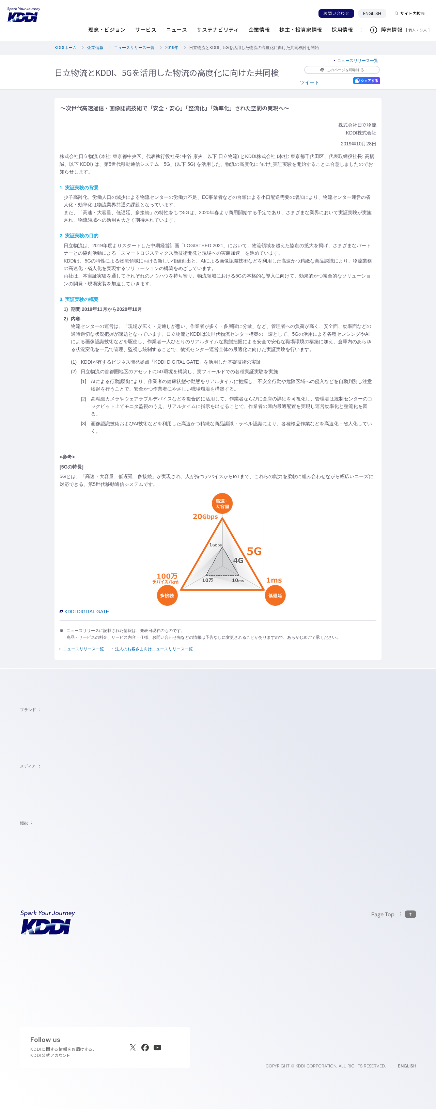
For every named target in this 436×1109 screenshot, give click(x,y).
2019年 (171, 47)
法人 (424, 30)
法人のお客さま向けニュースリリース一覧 (154, 649)
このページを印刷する (342, 70)
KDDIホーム (65, 47)
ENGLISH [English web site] (407, 1066)
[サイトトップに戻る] (24, 14)
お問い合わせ (336, 13)
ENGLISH (374, 13)
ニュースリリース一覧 (134, 47)
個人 (412, 30)
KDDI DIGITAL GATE (84, 611)
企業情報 (95, 47)
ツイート (309, 82)
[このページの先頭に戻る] (393, 914)
